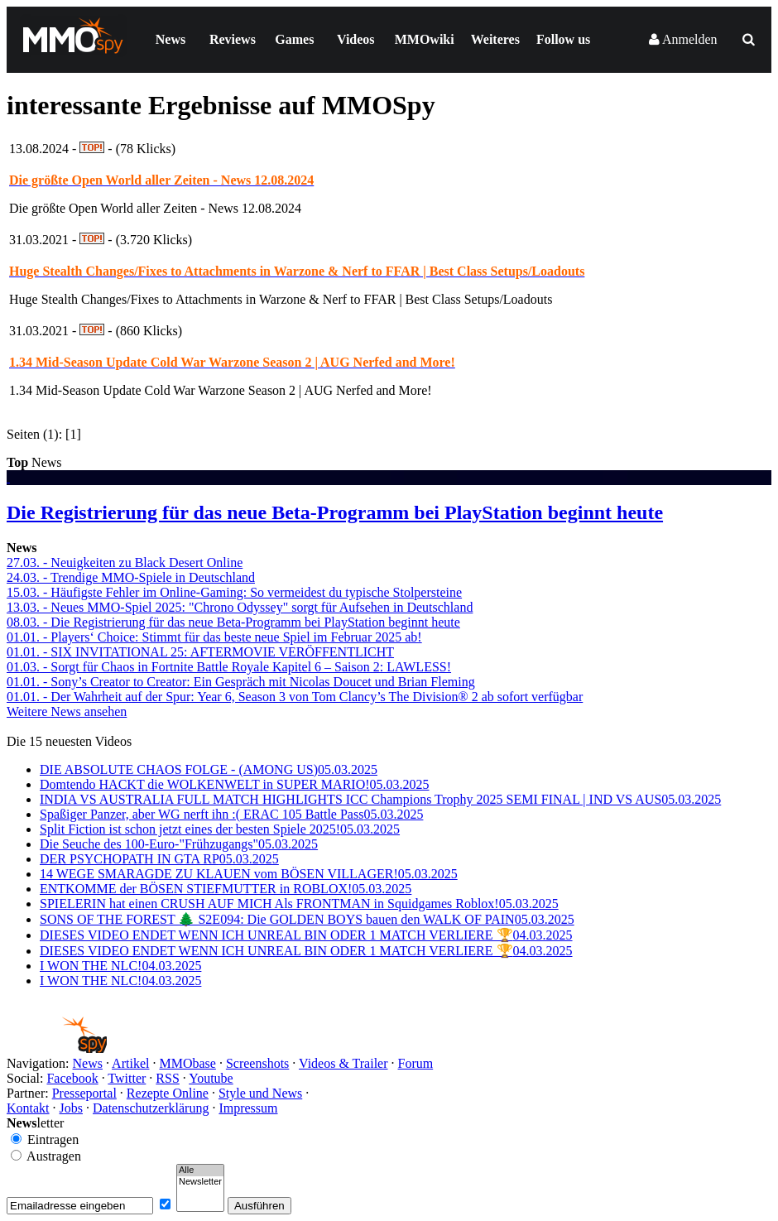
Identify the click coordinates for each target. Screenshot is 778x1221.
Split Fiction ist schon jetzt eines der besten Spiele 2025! (220, 829)
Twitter (127, 1078)
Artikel (130, 1063)
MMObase (187, 1063)
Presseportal (84, 1093)
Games (294, 39)
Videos (356, 39)
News (170, 39)
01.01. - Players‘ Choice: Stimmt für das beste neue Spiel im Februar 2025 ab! (214, 637)
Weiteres (495, 39)
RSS (167, 1078)
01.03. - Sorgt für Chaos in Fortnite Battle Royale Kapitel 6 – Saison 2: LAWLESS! (229, 667)
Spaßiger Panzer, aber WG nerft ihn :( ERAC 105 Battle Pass (231, 814)
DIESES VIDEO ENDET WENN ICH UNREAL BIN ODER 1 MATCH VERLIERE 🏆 (306, 935)
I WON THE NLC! (120, 966)
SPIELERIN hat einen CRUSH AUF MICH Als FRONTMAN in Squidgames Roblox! (299, 904)
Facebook (72, 1078)
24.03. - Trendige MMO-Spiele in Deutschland (131, 577)
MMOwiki (424, 39)
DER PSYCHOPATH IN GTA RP (159, 859)
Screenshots (257, 1063)
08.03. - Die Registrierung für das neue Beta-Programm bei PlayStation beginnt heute (233, 622)
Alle (200, 1170)
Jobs (71, 1108)
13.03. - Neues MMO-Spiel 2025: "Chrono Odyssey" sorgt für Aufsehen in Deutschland (240, 607)
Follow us (563, 39)
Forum (416, 1063)
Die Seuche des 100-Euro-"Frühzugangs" (179, 844)
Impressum (248, 1108)
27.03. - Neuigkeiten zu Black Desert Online (125, 562)
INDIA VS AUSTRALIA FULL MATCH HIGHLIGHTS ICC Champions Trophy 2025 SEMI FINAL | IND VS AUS (380, 799)
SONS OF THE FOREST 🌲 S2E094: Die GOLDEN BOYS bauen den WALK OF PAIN (307, 919)
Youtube (211, 1078)
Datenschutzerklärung (151, 1108)
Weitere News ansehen (67, 711)
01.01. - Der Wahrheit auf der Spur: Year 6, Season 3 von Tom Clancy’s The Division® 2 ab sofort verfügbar (295, 697)
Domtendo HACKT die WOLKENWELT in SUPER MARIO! (235, 784)
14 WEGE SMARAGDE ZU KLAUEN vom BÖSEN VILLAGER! (249, 874)
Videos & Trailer (343, 1063)
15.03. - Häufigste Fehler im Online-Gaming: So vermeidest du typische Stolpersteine (234, 592)
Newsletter (200, 1182)
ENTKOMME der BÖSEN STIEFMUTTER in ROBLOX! (225, 889)
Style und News (260, 1093)
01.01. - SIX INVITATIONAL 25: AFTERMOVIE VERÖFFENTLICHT (200, 652)
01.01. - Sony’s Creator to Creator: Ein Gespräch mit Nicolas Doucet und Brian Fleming (241, 682)
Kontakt (28, 1108)
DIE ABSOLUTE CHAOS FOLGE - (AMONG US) (208, 769)
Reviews (232, 39)
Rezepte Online (168, 1093)
